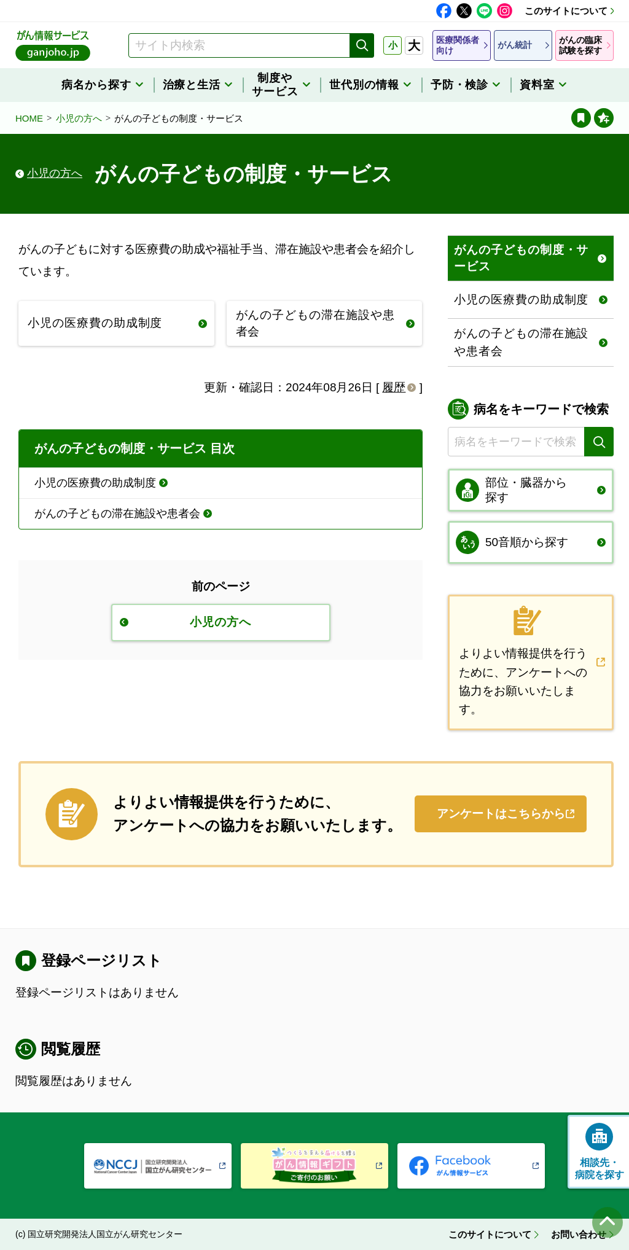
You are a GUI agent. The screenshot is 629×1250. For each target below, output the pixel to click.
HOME (29, 118)
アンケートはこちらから (501, 813)
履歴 (393, 387)
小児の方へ (79, 118)
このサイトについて (566, 11)
